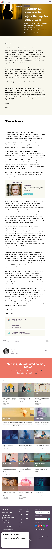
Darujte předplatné (8, 529)
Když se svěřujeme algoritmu (40, 464)
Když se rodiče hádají (8, 488)
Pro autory (27, 515)
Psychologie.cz (7, 2)
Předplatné (8, 526)
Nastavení (9, 546)
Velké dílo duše (39, 488)
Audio (20, 514)
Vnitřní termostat (40, 394)
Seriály (20, 522)
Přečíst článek (28, 194)
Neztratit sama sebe (40, 441)
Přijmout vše (21, 546)
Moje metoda (6, 418)
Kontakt (28, 518)
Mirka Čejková (14, 350)
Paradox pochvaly (23, 394)
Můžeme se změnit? (24, 488)
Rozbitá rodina (39, 418)
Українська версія (39, 529)
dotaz (35, 373)
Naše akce (20, 525)
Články (20, 511)
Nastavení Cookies (46, 536)
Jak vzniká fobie (7, 463)
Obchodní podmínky (41, 537)
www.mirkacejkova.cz (15, 353)
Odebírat (49, 519)
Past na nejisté (23, 441)
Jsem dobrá (27, 185)
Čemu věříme (6, 394)
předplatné (38, 371)
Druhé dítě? (22, 463)
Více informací (6, 542)
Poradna (21, 519)
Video (20, 517)
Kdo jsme (28, 511)
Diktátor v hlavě (7, 441)
